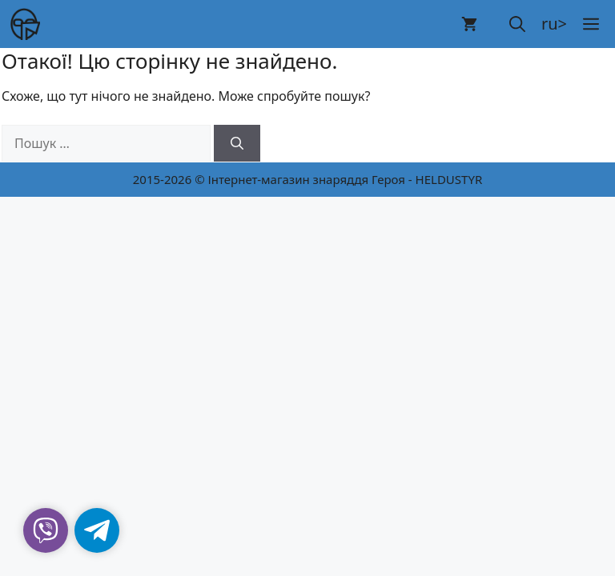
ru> (554, 23)
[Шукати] (237, 143)
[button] (517, 24)
